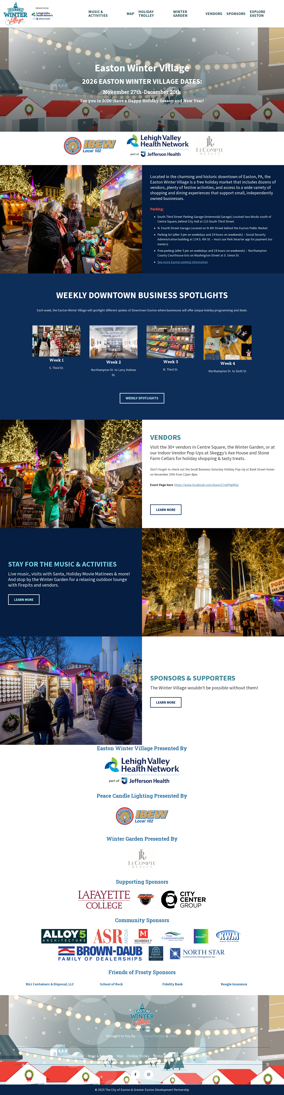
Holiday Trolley (146, 13)
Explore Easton (257, 13)
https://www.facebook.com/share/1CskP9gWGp (206, 485)
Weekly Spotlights (142, 398)
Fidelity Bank (172, 984)
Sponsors (235, 13)
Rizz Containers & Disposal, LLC (53, 984)
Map (130, 13)
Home (78, 1056)
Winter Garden (180, 13)
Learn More (166, 509)
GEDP (173, 1036)
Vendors (214, 13)
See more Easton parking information (182, 262)
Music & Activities (98, 13)
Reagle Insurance (231, 984)
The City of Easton (150, 1036)
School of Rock (112, 984)
